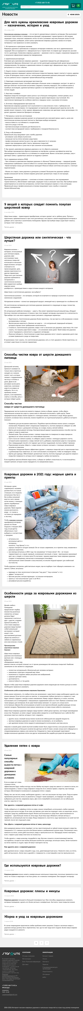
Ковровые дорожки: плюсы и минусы (32, 891)
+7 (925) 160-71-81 (42, 3)
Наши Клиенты (47, 971)
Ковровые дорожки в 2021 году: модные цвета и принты (40, 476)
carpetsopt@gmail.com (9, 994)
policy (44, 977)
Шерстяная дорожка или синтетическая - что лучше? (37, 239)
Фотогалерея (26, 959)
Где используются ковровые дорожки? (32, 865)
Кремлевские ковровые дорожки (15, 34)
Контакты (46, 961)
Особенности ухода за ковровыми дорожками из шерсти (40, 595)
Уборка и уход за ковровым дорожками (33, 916)
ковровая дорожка (15, 520)
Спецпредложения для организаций (50, 968)
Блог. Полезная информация (31, 961)
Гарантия (45, 964)
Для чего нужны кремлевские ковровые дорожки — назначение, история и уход (41, 24)
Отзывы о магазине (28, 956)
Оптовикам (46, 974)
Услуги (45, 959)
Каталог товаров (48, 956)
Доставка (25, 964)
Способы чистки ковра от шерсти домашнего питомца (37, 356)
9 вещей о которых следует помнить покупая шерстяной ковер (37, 206)
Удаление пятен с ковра (22, 745)
